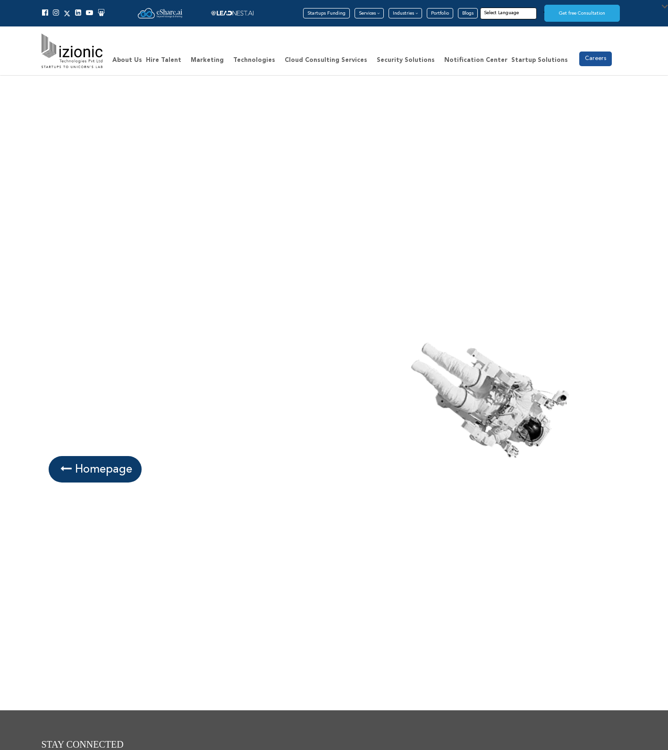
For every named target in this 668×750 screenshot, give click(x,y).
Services (369, 13)
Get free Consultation (582, 13)
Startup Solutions (539, 60)
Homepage (95, 469)
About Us (127, 60)
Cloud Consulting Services (326, 60)
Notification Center (475, 60)
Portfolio (440, 13)
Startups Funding (326, 13)
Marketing (207, 60)
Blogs (468, 13)
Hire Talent (163, 60)
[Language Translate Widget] (516, 13)
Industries (405, 13)
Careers (595, 58)
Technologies (254, 60)
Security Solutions (406, 60)
